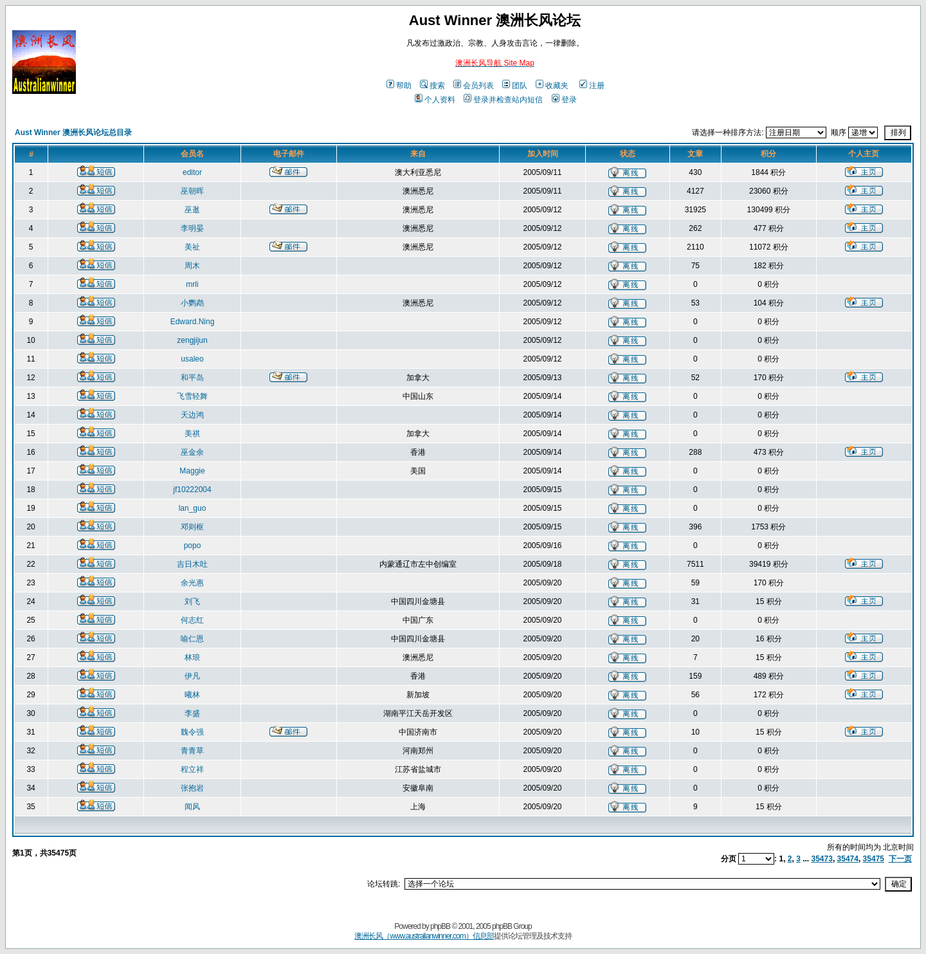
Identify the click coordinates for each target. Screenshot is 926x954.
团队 (514, 85)
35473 (822, 858)
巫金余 (192, 452)
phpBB (440, 926)
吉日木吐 (192, 564)
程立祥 (192, 769)
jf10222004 (192, 489)
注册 (591, 85)
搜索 (432, 85)
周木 (192, 265)
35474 (847, 858)
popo (192, 545)
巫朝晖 (192, 191)
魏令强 (192, 732)
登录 (564, 99)
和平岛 (192, 377)
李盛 (192, 713)
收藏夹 (552, 85)
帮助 (399, 85)
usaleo (192, 358)
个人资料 (435, 99)
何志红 (192, 620)
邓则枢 (192, 526)
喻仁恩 (192, 638)
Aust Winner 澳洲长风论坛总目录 (73, 132)
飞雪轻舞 (192, 396)
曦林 (192, 694)
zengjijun (192, 340)
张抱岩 (192, 788)
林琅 (192, 657)
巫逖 (192, 209)
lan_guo (192, 508)
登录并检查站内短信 (503, 99)
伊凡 (192, 676)
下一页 (900, 858)
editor (192, 172)
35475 (873, 858)
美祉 (192, 247)
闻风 (192, 806)
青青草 (192, 750)
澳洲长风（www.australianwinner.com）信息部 (423, 935)
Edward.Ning (192, 321)
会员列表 (473, 85)
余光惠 (192, 582)
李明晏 (192, 228)
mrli (192, 284)
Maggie (191, 470)
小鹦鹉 (192, 302)
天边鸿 (192, 414)
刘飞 (192, 601)
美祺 (192, 433)
